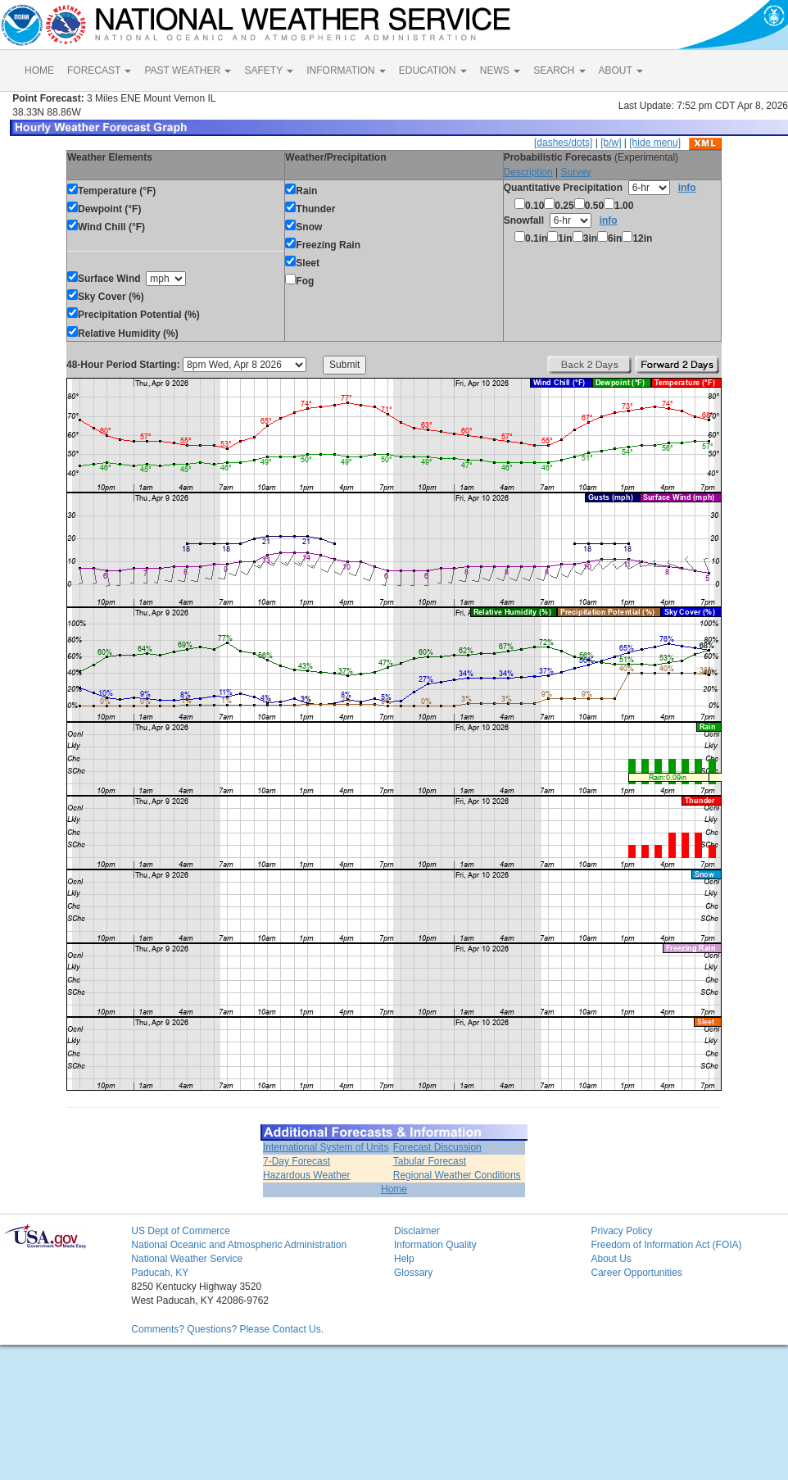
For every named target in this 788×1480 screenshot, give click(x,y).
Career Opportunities (636, 1272)
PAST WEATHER (187, 70)
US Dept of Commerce (180, 1231)
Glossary (413, 1272)
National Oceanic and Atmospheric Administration (238, 1245)
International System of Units (325, 1147)
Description (528, 172)
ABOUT (621, 70)
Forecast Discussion (437, 1147)
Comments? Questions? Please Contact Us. (227, 1329)
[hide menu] (655, 142)
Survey (575, 172)
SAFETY (268, 70)
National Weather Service (186, 1258)
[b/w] (610, 142)
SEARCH (559, 70)
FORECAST (99, 70)
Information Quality (435, 1245)
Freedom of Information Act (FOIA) (666, 1245)
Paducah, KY (159, 1272)
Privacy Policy (621, 1231)
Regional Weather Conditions (457, 1175)
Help (404, 1258)
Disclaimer (417, 1231)
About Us (611, 1258)
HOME (39, 70)
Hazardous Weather (307, 1175)
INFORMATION (345, 70)
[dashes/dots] (563, 142)
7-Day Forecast (296, 1161)
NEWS (500, 70)
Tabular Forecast (429, 1161)
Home (394, 1189)
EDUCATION (433, 70)
